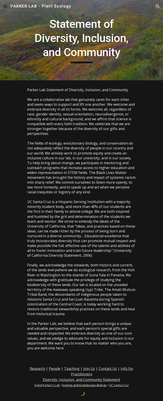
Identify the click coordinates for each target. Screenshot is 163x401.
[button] (5, 6)
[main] (81, 40)
